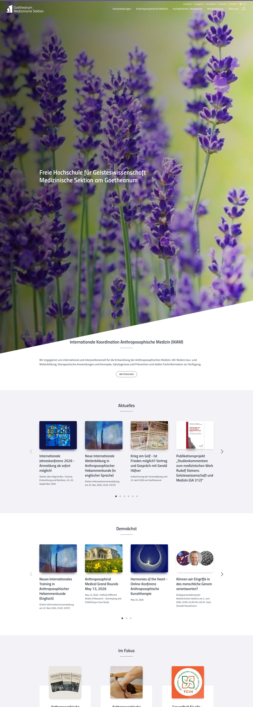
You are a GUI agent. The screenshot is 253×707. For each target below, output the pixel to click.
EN (244, 4)
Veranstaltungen (122, 8)
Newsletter (211, 4)
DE (241, 4)
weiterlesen (126, 374)
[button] (116, 496)
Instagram (199, 4)
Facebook (187, 4)
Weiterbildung (215, 8)
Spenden (223, 4)
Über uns (233, 8)
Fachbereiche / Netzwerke (187, 8)
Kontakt (232, 4)
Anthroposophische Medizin (152, 8)
